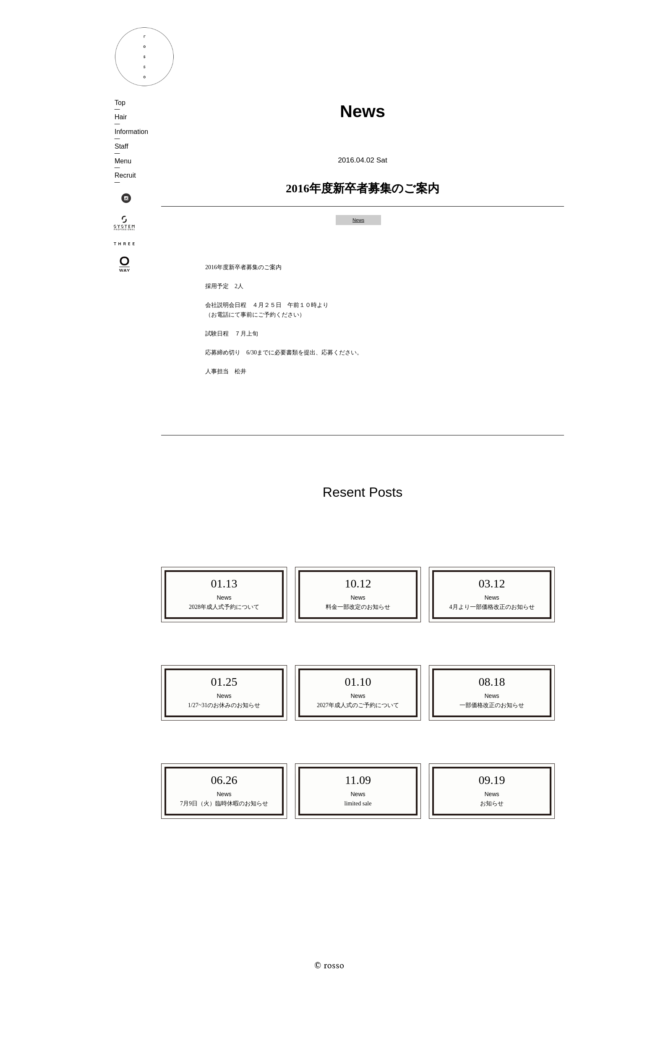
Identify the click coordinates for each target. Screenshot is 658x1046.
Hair (121, 117)
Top (120, 102)
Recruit (125, 175)
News (358, 220)
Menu (123, 161)
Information (131, 131)
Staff (121, 146)
